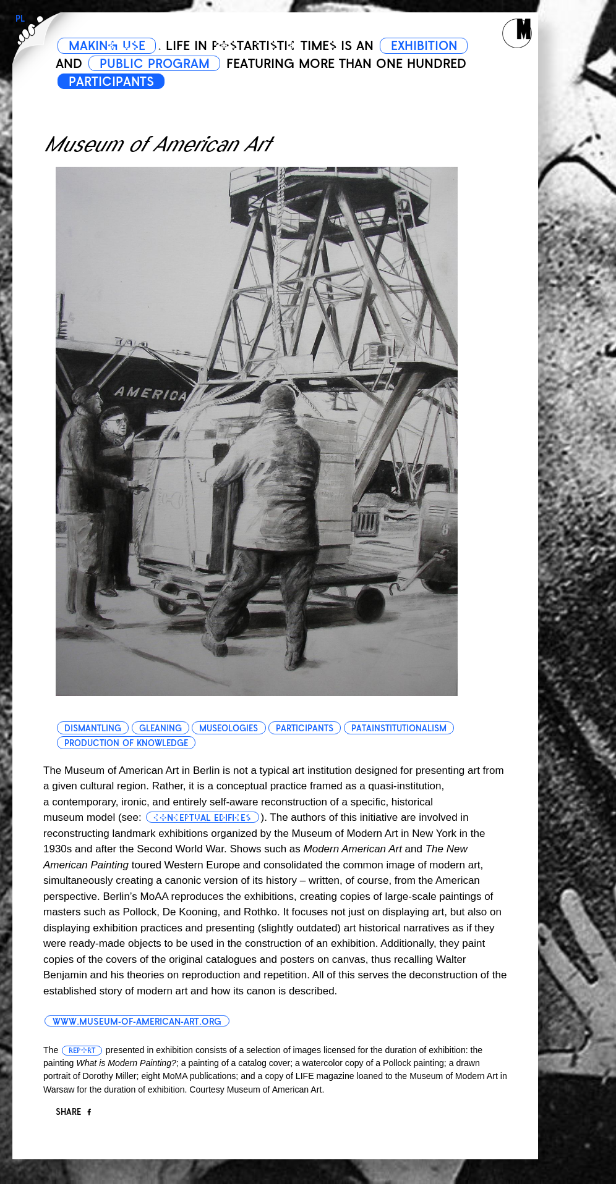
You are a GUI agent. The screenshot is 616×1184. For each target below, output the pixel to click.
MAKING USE (108, 46)
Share (73, 1112)
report (82, 1050)
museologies (229, 728)
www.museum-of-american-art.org (137, 1021)
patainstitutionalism (399, 728)
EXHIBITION (427, 46)
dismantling (92, 728)
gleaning (160, 728)
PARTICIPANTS (112, 81)
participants (305, 728)
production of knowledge (126, 743)
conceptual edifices (203, 817)
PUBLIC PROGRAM (155, 63)
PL (20, 19)
